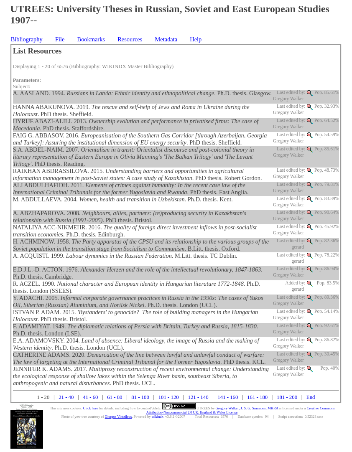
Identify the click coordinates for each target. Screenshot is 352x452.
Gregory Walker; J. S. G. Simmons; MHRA (247, 408)
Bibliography (27, 39)
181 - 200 (287, 397)
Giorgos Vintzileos (118, 416)
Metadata (166, 39)
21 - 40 (66, 397)
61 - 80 (114, 397)
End (310, 397)
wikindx (157, 416)
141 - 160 (227, 397)
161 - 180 (257, 397)
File (59, 39)
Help (196, 39)
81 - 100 (140, 397)
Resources (129, 39)
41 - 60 (90, 397)
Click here (90, 408)
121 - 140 (198, 397)
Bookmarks (91, 39)
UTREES (203, 408)
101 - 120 (168, 397)
